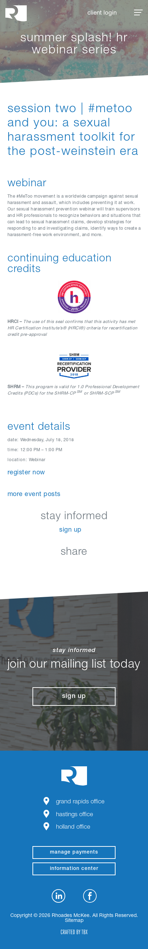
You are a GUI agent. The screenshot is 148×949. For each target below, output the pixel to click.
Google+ (91, 568)
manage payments (74, 852)
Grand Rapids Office (80, 802)
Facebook (56, 568)
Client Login (102, 13)
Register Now (26, 473)
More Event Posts (34, 494)
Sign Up (70, 530)
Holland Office (73, 827)
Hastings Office (74, 815)
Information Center (74, 868)
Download (109, 568)
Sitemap (74, 920)
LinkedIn (38, 568)
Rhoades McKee (16, 13)
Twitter (74, 568)
